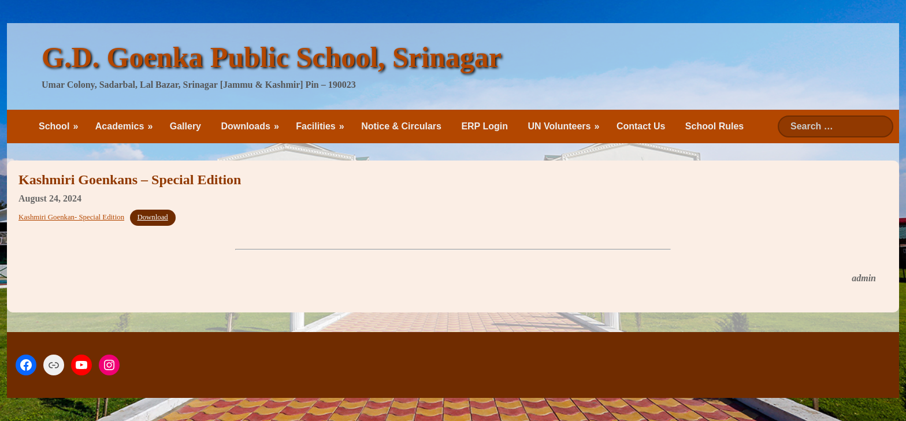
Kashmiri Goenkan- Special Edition (71, 217)
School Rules (714, 126)
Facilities (315, 126)
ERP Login (484, 126)
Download (152, 217)
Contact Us (641, 126)
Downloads (245, 126)
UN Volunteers (559, 126)
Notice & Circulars (401, 126)
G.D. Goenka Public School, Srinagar (272, 57)
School (54, 126)
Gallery (185, 126)
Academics (119, 126)
